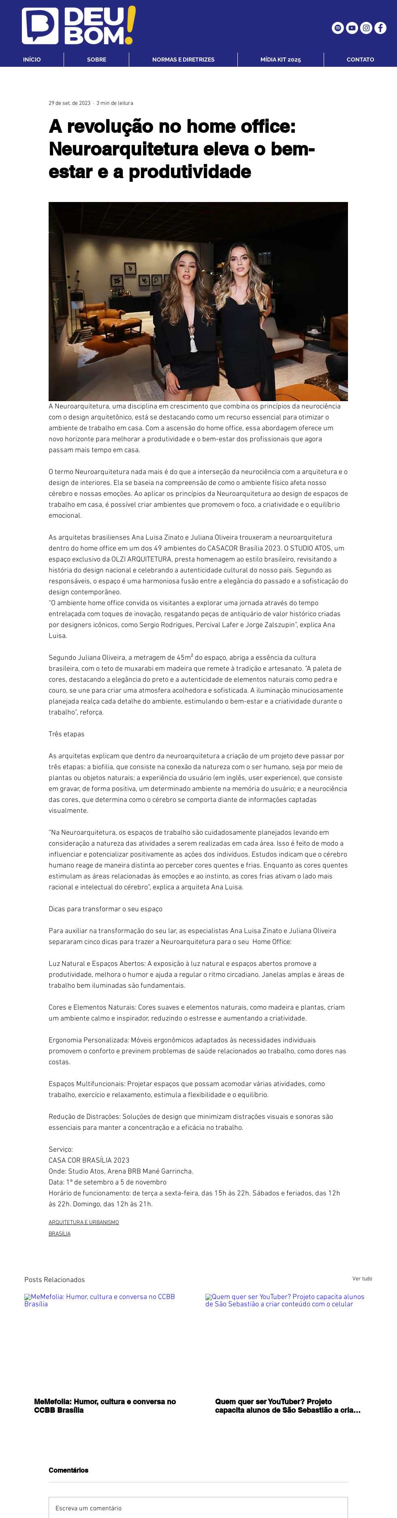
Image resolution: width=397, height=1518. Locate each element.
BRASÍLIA (59, 1234)
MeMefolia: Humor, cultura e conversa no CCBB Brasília (105, 1405)
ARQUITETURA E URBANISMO (84, 1222)
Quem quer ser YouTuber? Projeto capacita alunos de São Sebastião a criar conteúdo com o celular (285, 1405)
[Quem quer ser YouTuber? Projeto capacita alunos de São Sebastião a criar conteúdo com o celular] (289, 1341)
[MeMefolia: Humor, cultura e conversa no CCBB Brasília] (108, 1341)
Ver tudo (362, 1279)
